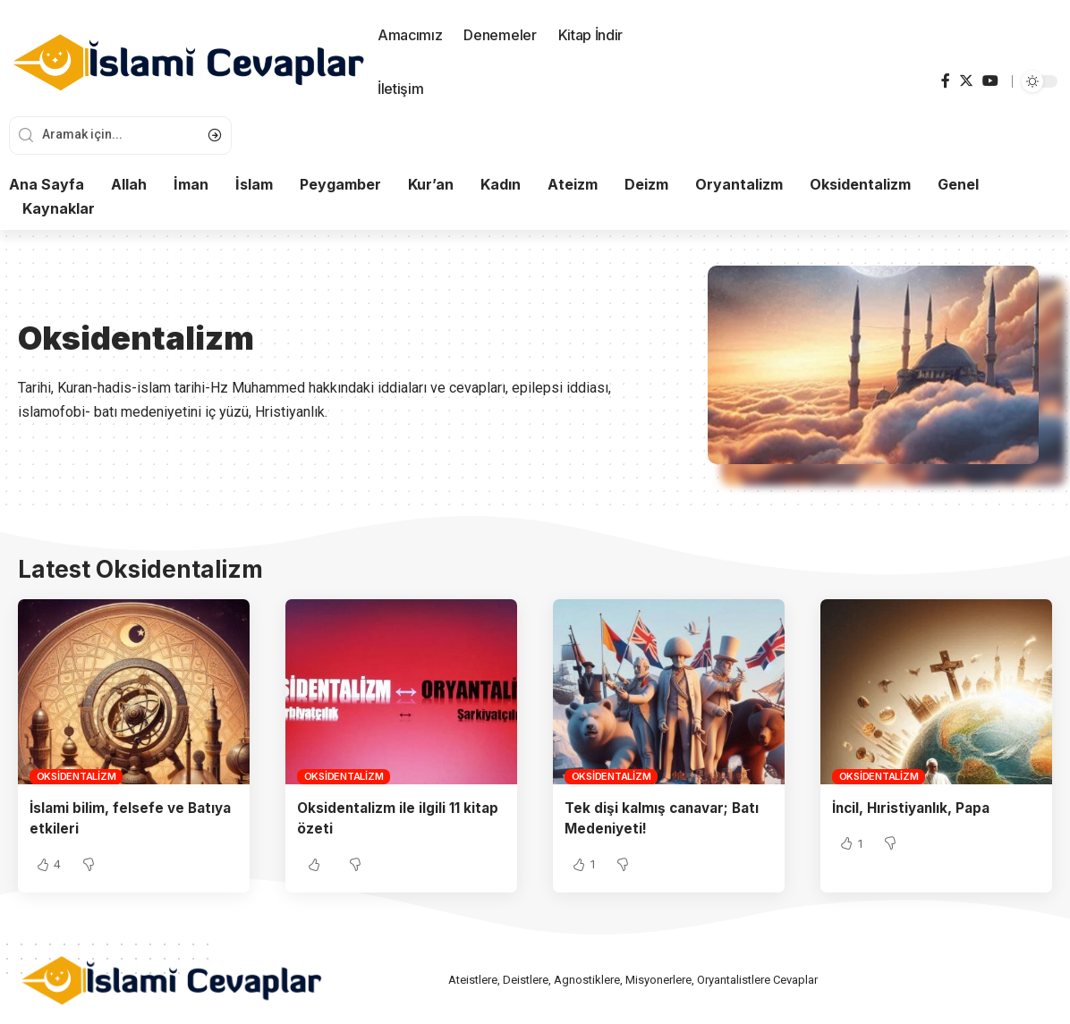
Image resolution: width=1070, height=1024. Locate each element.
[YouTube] (990, 81)
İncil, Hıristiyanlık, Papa (915, 808)
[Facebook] (946, 81)
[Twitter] (966, 81)
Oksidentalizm (76, 776)
